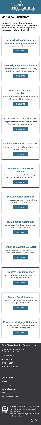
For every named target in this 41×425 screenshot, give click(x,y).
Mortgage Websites (16, 414)
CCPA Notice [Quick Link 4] (6, 393)
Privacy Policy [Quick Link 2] (6, 385)
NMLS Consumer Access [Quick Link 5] (10, 397)
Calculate (20, 51)
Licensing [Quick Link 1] (5, 381)
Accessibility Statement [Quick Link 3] (9, 389)
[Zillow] (37, 420)
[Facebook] (32, 420)
